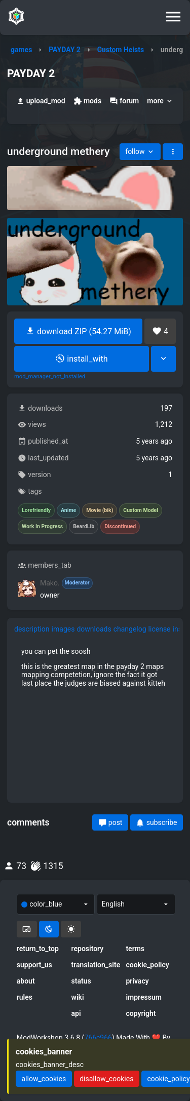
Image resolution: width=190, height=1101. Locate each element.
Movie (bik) (99, 510)
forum (124, 101)
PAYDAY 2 (65, 50)
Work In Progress (42, 527)
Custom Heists (120, 50)
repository (87, 949)
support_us (34, 965)
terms (135, 949)
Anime (68, 510)
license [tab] (159, 629)
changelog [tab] (129, 629)
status (81, 981)
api (76, 1013)
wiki (77, 997)
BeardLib (83, 527)
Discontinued (120, 527)
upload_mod (40, 101)
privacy (137, 981)
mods (87, 101)
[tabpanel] (95, 667)
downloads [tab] (94, 629)
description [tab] (32, 629)
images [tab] (63, 629)
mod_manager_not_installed (49, 377)
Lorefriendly (36, 510)
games (21, 50)
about (26, 981)
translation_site (95, 965)
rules (24, 997)
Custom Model (140, 510)
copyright (141, 1013)
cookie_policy (147, 965)
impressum (144, 997)
